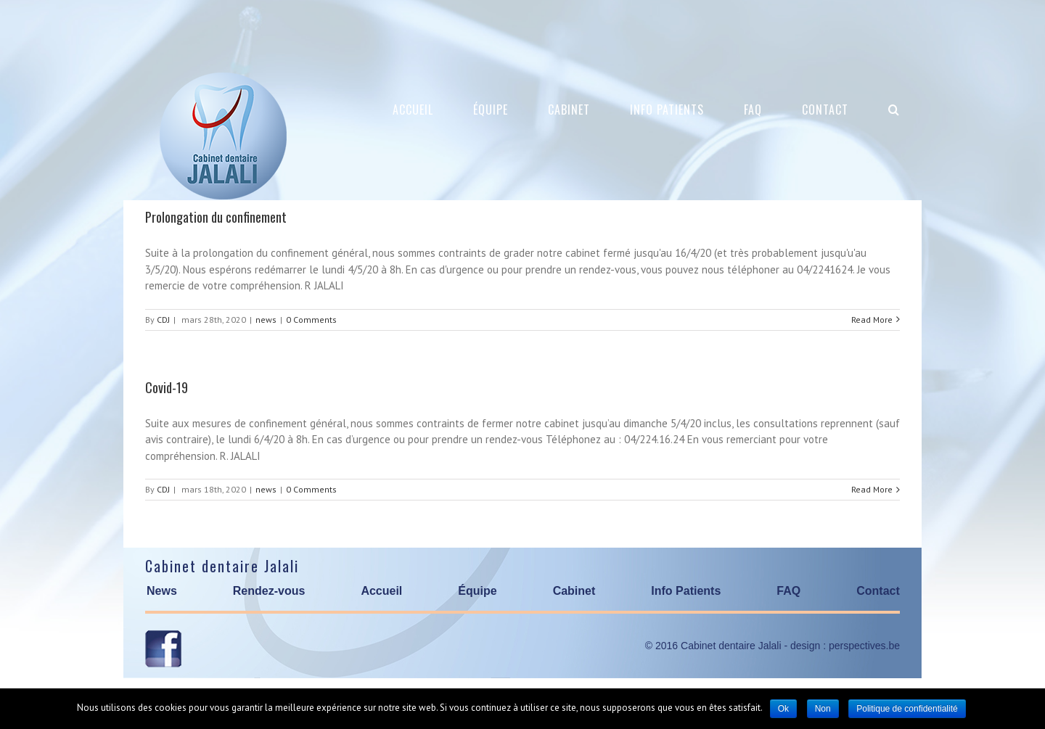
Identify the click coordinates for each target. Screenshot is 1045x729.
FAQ (788, 591)
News (162, 591)
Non (823, 709)
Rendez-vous (269, 591)
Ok (783, 709)
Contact (878, 591)
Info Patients (686, 591)
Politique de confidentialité (906, 709)
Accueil (381, 591)
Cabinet (574, 591)
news (265, 319)
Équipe (477, 591)
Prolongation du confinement (216, 216)
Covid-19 (166, 387)
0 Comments (311, 319)
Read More (872, 319)
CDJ (163, 319)
